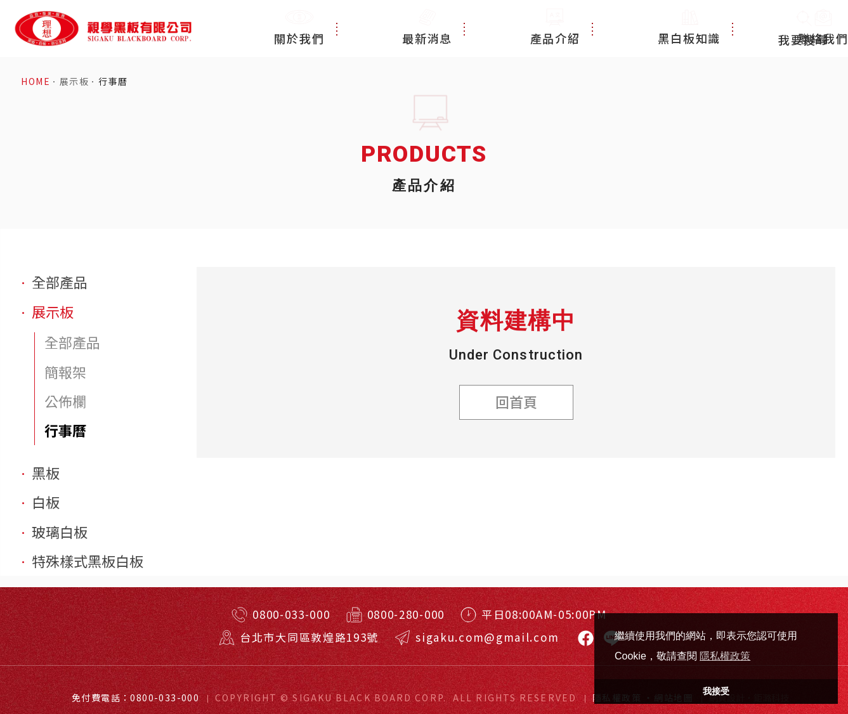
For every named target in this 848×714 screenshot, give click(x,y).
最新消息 (485, 28)
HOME (35, 81)
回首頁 (516, 401)
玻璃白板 (60, 531)
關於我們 (409, 28)
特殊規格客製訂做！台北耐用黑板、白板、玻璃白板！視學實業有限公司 (102, 28)
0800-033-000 (291, 614)
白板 (46, 501)
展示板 (74, 81)
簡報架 (65, 371)
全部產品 (60, 281)
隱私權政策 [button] (725, 656)
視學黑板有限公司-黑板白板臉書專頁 (586, 638)
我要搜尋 (803, 28)
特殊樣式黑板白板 (87, 560)
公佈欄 (65, 401)
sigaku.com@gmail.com (487, 637)
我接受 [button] (716, 691)
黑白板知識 (642, 28)
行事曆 (112, 81)
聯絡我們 (725, 28)
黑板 (46, 472)
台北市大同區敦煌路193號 (309, 637)
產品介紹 (561, 28)
